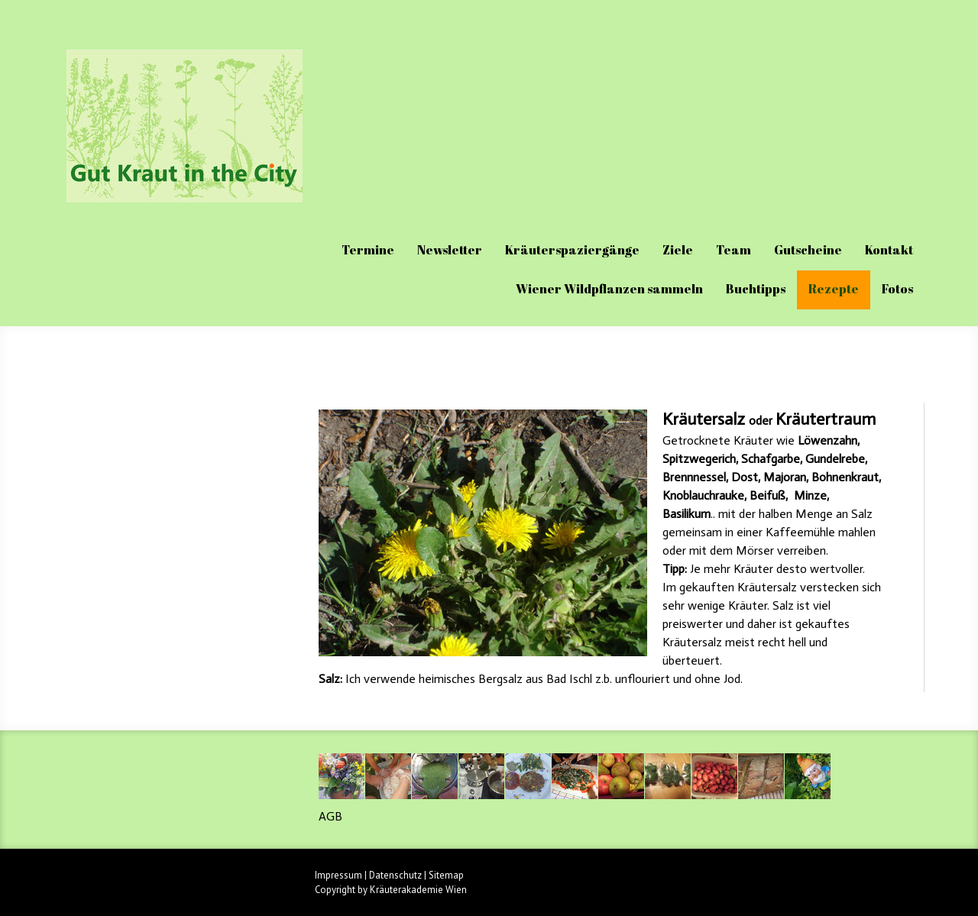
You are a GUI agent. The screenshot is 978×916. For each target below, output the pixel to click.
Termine (368, 249)
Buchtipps (755, 288)
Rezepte (833, 288)
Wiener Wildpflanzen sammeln (609, 288)
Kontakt (889, 249)
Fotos (897, 288)
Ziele (677, 249)
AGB (330, 816)
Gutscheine (808, 249)
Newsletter (449, 249)
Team (733, 249)
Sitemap (446, 875)
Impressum (338, 875)
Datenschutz (395, 875)
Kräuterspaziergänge (572, 249)
